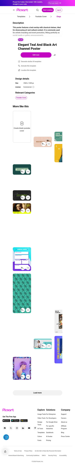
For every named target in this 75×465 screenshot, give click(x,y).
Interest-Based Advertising (16, 455)
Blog (62, 432)
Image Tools (42, 414)
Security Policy (52, 455)
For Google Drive (51, 422)
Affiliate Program (64, 427)
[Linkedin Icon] (23, 428)
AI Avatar (49, 436)
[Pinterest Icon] (35, 428)
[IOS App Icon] (6, 421)
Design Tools (40, 423)
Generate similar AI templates (31, 61)
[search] (37, 10)
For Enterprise (51, 414)
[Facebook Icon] (5, 428)
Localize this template (28, 70)
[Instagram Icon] (17, 428)
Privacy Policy (28, 451)
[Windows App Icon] (24, 421)
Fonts (39, 440)
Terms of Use (18, 451)
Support (63, 414)
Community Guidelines (32, 455)
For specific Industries (50, 427)
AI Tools (40, 428)
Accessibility (63, 455)
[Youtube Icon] (29, 428)
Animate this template (28, 66)
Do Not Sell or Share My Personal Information (48, 451)
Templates (41, 432)
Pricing (48, 440)
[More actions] (49, 144)
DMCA (44, 455)
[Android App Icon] (15, 421)
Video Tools (41, 418)
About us (64, 422)
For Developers (51, 418)
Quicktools (49, 432)
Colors (40, 436)
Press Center (65, 436)
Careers (63, 418)
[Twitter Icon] (11, 428)
